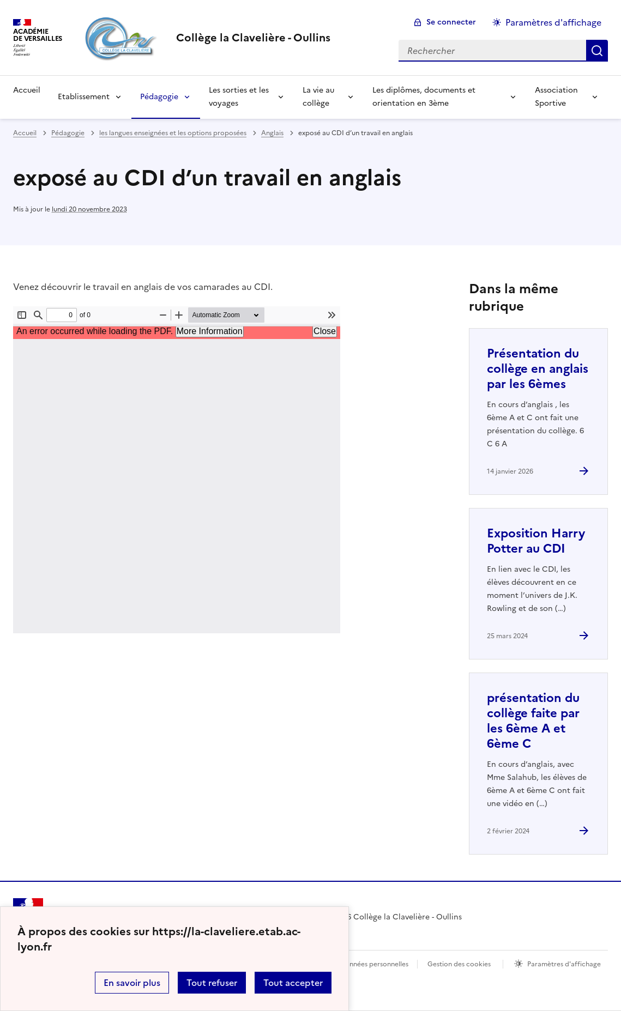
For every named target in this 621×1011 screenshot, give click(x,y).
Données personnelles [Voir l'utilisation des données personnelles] (374, 964)
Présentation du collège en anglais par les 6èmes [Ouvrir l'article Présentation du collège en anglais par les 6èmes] (537, 368)
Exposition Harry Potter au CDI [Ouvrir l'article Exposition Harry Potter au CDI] (536, 541)
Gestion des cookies (459, 964)
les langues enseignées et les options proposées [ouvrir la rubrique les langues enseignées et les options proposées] (172, 133)
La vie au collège (318, 96)
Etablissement (84, 96)
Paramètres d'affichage (564, 964)
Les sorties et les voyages (239, 96)
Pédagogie (159, 96)
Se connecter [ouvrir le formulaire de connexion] (451, 22)
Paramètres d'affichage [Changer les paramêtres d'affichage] (553, 22)
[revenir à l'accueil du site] (253, 37)
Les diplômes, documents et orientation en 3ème (423, 96)
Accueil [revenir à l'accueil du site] (25, 133)
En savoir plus (132, 982)
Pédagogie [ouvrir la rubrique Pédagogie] (68, 133)
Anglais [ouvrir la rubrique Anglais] (272, 133)
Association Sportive (556, 96)
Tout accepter (293, 982)
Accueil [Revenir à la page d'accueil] (26, 90)
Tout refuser (211, 982)
